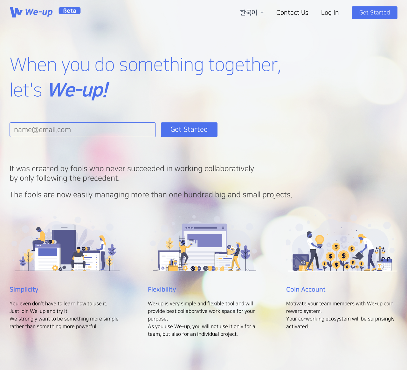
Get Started (374, 13)
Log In (330, 12)
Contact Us (292, 12)
